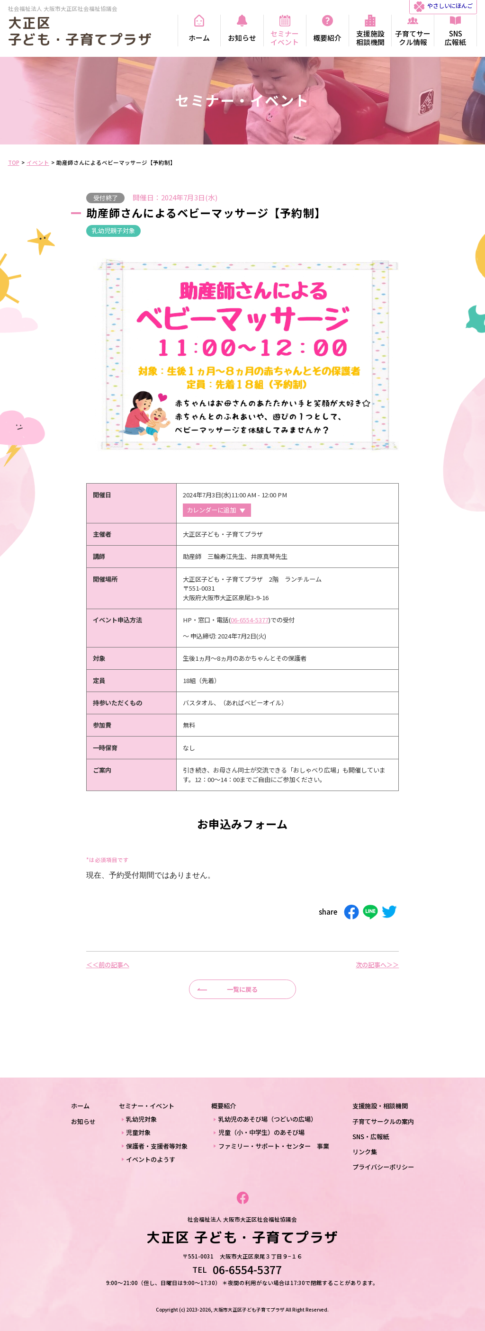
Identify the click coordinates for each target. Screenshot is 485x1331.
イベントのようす (150, 1159)
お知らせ (83, 1121)
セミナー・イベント (146, 1105)
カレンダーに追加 (211, 509)
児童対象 (138, 1132)
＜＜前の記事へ (107, 965)
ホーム (80, 1105)
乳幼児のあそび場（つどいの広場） (267, 1119)
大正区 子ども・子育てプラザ (80, 31)
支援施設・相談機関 (380, 1105)
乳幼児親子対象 (113, 230)
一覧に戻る (242, 989)
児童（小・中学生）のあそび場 (261, 1132)
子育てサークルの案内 (383, 1121)
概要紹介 (223, 1105)
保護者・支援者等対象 (157, 1146)
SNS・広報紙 (370, 1136)
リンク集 (364, 1151)
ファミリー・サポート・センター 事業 (273, 1146)
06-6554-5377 (250, 619)
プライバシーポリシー (383, 1166)
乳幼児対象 (141, 1119)
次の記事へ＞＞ (377, 965)
